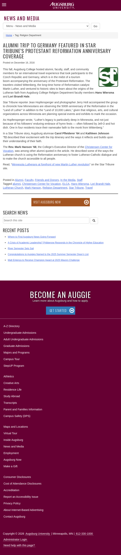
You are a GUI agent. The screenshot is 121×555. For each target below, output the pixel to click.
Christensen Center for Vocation (41, 183)
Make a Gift (11, 466)
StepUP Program (14, 365)
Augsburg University (38, 533)
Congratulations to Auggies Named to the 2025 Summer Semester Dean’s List (48, 254)
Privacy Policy (12, 503)
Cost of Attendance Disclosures (23, 483)
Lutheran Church (13, 187)
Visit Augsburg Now (47, 202)
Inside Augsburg (13, 439)
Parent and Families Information (23, 409)
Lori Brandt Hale (100, 183)
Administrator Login (15, 539)
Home (9, 35)
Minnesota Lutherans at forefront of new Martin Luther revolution (50, 164)
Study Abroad (12, 396)
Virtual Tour (10, 433)
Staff (80, 180)
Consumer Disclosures (17, 477)
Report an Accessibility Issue (21, 496)
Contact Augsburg (14, 516)
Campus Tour (12, 359)
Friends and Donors (47, 180)
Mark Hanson (33, 187)
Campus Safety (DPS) (17, 416)
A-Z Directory (11, 326)
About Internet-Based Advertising (23, 510)
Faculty (29, 180)
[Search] (94, 220)
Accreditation (11, 490)
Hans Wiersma (80, 183)
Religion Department (54, 187)
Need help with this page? (19, 545)
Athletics (9, 376)
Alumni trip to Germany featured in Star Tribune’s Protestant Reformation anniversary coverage (57, 50)
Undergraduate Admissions (20, 332)
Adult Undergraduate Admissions (23, 339)
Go (95, 26)
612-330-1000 (84, 533)
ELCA (66, 183)
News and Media (22, 18)
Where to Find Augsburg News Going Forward (32, 236)
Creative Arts (11, 383)
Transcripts (10, 402)
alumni (17, 183)
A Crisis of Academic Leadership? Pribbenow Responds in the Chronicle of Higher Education (56, 242)
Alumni (19, 180)
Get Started (58, 310)
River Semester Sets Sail (21, 248)
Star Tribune (76, 187)
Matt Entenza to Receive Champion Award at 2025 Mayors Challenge (44, 260)
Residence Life (13, 389)
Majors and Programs (16, 352)
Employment (11, 453)
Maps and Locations (16, 426)
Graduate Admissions (16, 345)
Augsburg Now (12, 459)
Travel (89, 187)
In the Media (67, 180)
